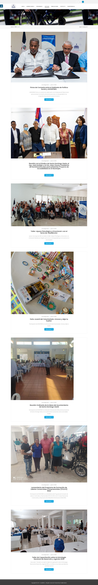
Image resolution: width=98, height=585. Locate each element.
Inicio (23, 6)
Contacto (62, 6)
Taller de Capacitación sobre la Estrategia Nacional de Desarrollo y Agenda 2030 (49, 558)
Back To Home (82, 27)
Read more (48, 99)
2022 (16, 27)
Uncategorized (45, 84)
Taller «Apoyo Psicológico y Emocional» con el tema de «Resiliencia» (49, 232)
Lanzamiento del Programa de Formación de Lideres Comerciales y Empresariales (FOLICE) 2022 (49, 489)
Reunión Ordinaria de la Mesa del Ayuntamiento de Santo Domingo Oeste (49, 406)
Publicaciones (54, 6)
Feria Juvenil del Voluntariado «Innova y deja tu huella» (49, 320)
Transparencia (71, 6)
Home (12, 27)
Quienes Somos (30, 6)
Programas (39, 6)
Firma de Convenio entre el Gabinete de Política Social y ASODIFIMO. (49, 88)
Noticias (47, 6)
